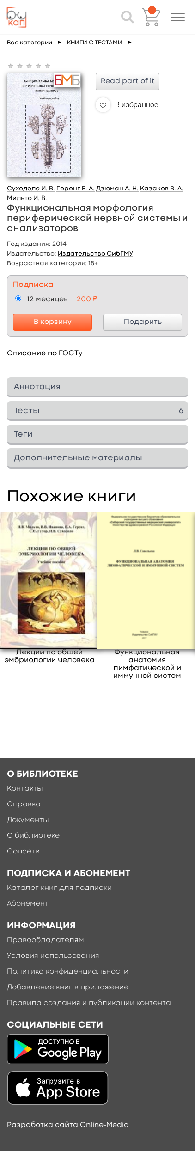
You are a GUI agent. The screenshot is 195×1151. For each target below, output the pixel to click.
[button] (178, 17)
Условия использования (53, 956)
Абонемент (28, 904)
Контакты (25, 789)
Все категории (29, 42)
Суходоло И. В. (31, 188)
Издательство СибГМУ (95, 253)
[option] (49, 588)
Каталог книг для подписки (59, 888)
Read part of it (128, 81)
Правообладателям (45, 940)
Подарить (143, 322)
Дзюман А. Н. (117, 188)
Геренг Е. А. (75, 188)
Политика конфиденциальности (67, 971)
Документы (28, 820)
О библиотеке (33, 836)
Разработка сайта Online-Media (68, 1125)
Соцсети (23, 851)
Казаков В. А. (161, 188)
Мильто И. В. (27, 198)
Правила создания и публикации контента (89, 1003)
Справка (24, 804)
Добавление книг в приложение (67, 987)
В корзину (53, 322)
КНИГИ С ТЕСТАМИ (94, 42)
